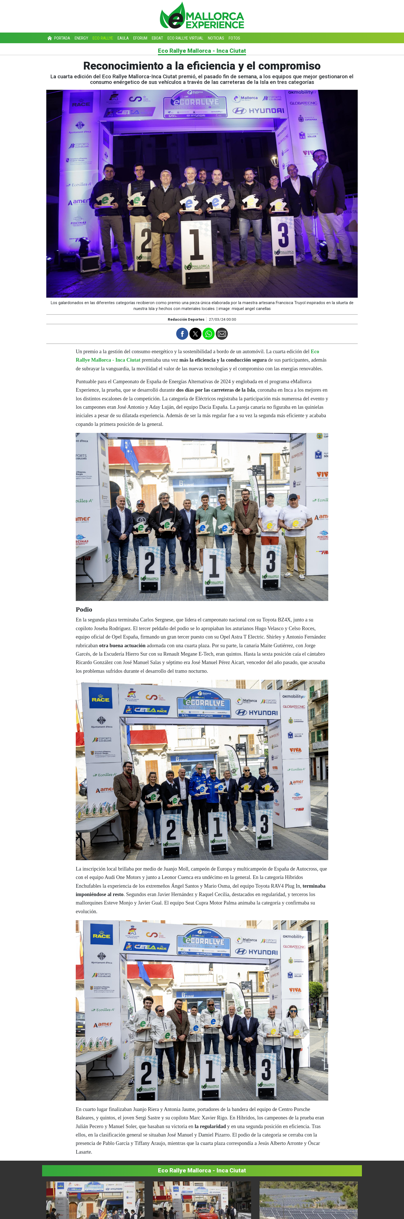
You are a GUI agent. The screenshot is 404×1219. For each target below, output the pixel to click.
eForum (140, 38)
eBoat (157, 38)
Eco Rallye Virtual (185, 38)
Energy (81, 38)
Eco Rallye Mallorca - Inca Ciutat (202, 50)
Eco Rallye (103, 38)
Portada (58, 38)
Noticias (216, 38)
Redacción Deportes (186, 319)
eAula (123, 38)
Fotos (234, 38)
